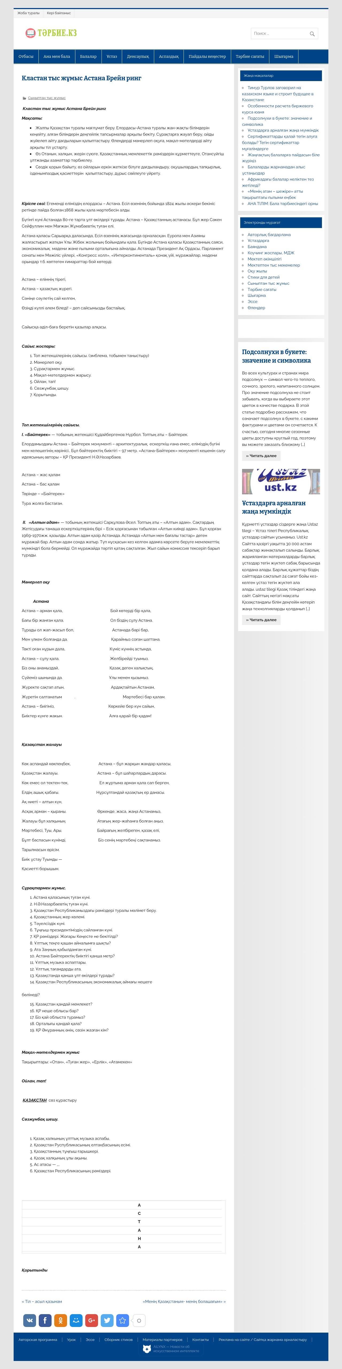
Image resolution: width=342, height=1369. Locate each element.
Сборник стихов (118, 1340)
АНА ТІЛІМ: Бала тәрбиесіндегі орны (283, 203)
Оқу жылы (257, 271)
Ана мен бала (57, 56)
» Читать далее (261, 455)
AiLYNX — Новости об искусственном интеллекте (176, 1349)
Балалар (88, 56)
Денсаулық (138, 56)
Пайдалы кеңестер (207, 56)
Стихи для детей (263, 277)
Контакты (200, 1340)
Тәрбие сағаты (250, 56)
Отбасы (25, 56)
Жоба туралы (28, 13)
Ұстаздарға (258, 240)
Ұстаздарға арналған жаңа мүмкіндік (283, 130)
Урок (71, 1340)
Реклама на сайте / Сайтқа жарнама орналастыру (263, 1340)
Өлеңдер (256, 307)
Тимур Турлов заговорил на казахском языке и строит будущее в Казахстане (277, 94)
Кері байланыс (59, 13)
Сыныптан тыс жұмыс (47, 98)
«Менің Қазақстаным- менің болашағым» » (184, 1301)
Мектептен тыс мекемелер (274, 265)
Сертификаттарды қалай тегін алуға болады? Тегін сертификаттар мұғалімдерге (279, 142)
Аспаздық (169, 56)
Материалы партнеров (162, 1340)
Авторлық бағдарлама (269, 234)
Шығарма (284, 56)
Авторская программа (37, 1340)
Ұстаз (112, 56)
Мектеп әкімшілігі (264, 259)
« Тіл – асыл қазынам (42, 1301)
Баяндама (257, 246)
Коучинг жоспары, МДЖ (271, 253)
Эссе (252, 301)
